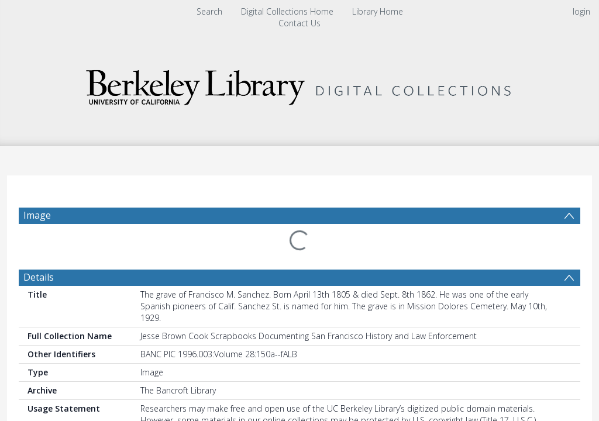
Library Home (377, 11)
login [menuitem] (581, 11)
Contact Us (299, 23)
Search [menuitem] (209, 11)
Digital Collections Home (287, 11)
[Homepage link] (299, 84)
